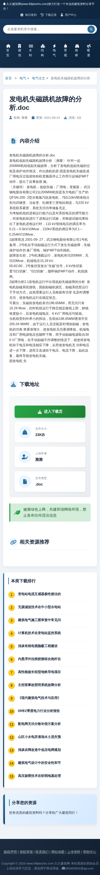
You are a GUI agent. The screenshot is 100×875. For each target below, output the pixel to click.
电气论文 (38, 78)
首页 (8, 50)
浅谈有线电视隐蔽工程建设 (38, 646)
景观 (65, 50)
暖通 (89, 50)
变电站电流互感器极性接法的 (39, 594)
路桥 (77, 50)
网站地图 (58, 852)
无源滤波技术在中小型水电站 (39, 607)
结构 (43, 50)
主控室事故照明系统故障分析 (39, 685)
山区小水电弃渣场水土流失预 (39, 737)
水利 (31, 50)
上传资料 (73, 852)
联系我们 (42, 852)
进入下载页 (50, 411)
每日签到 (28, 14)
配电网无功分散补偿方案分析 (39, 724)
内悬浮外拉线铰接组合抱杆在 (39, 659)
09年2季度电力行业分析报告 (39, 711)
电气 (54, 50)
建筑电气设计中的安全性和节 (39, 763)
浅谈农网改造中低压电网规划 (39, 750)
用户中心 (68, 14)
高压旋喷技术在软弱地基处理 (39, 776)
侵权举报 (26, 852)
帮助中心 (89, 852)
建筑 (19, 50)
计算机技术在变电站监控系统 (39, 633)
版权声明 (10, 852)
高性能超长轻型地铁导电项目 (39, 672)
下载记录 (49, 14)
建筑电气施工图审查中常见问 (39, 620)
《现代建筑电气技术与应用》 (39, 698)
